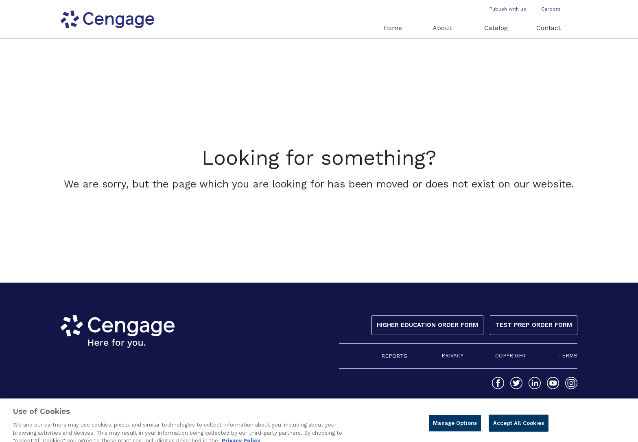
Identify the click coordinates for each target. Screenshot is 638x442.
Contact (548, 28)
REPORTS (394, 356)
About (442, 28)
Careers (551, 9)
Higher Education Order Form (427, 325)
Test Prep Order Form (533, 325)
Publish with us (507, 9)
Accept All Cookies (518, 428)
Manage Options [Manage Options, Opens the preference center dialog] (455, 428)
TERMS (567, 356)
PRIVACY (452, 356)
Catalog (496, 28)
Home (392, 28)
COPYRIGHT (511, 356)
